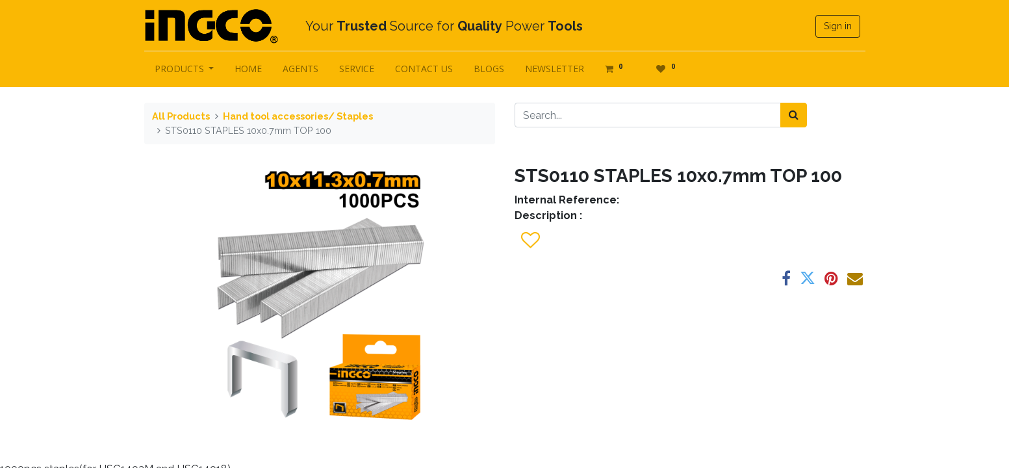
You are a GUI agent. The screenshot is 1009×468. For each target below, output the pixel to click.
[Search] (793, 115)
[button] (530, 241)
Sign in (838, 26)
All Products (181, 116)
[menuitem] (248, 69)
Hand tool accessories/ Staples (298, 116)
